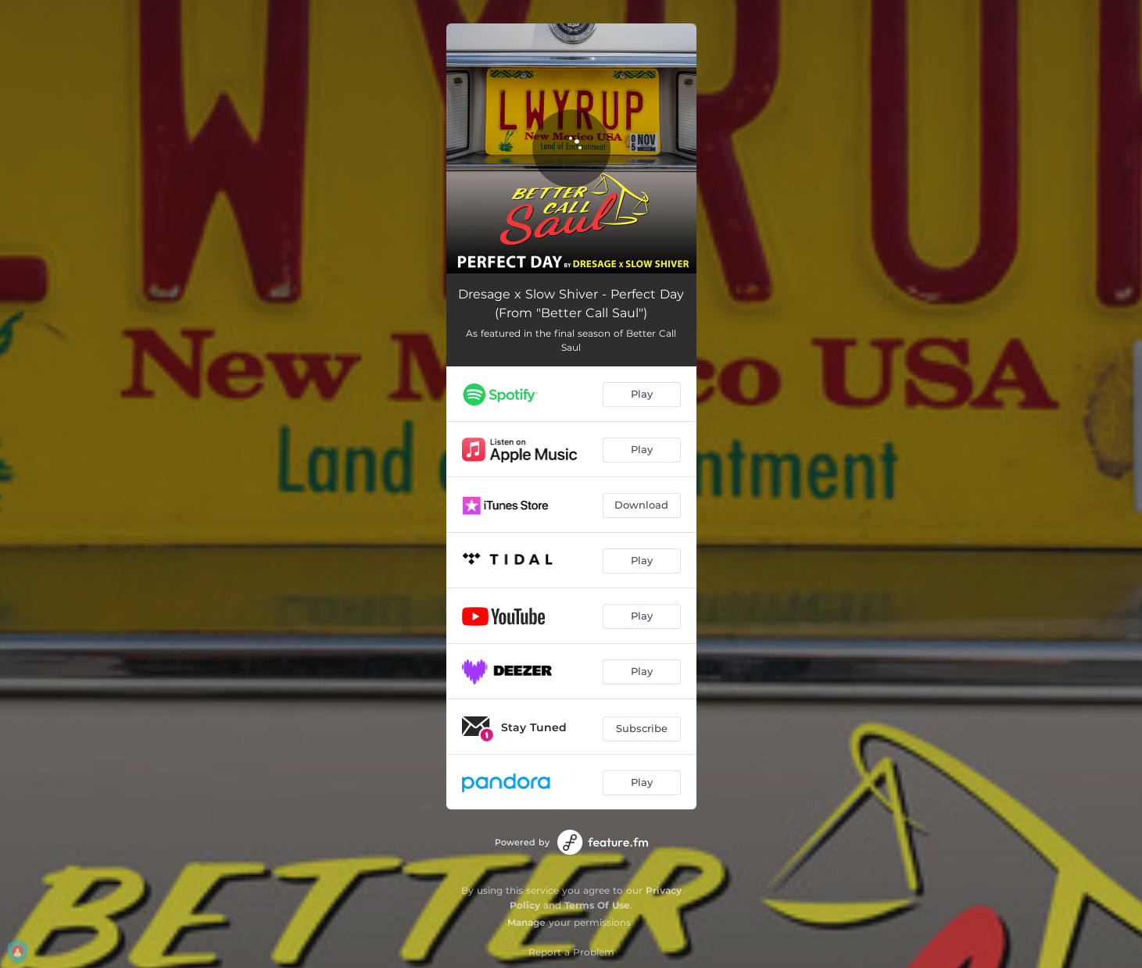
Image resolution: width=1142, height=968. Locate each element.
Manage (526, 922)
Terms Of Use (597, 905)
